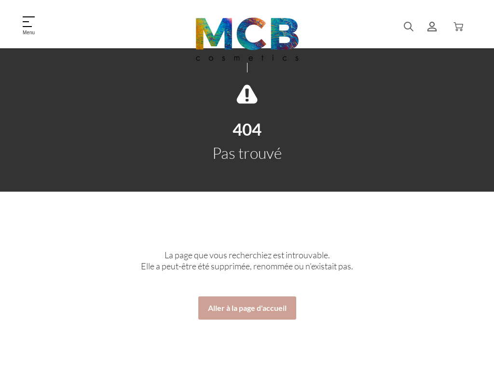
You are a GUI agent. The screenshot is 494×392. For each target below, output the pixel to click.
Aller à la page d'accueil (247, 307)
